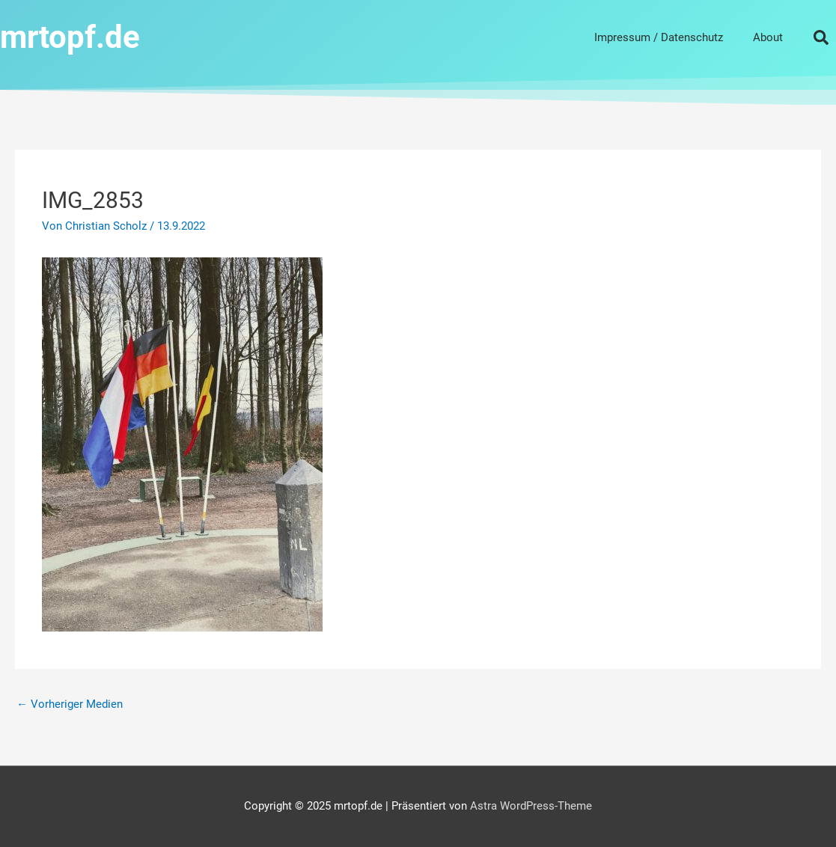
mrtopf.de (70, 37)
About (768, 37)
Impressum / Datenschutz (658, 37)
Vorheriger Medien (69, 704)
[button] (821, 37)
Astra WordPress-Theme (531, 806)
